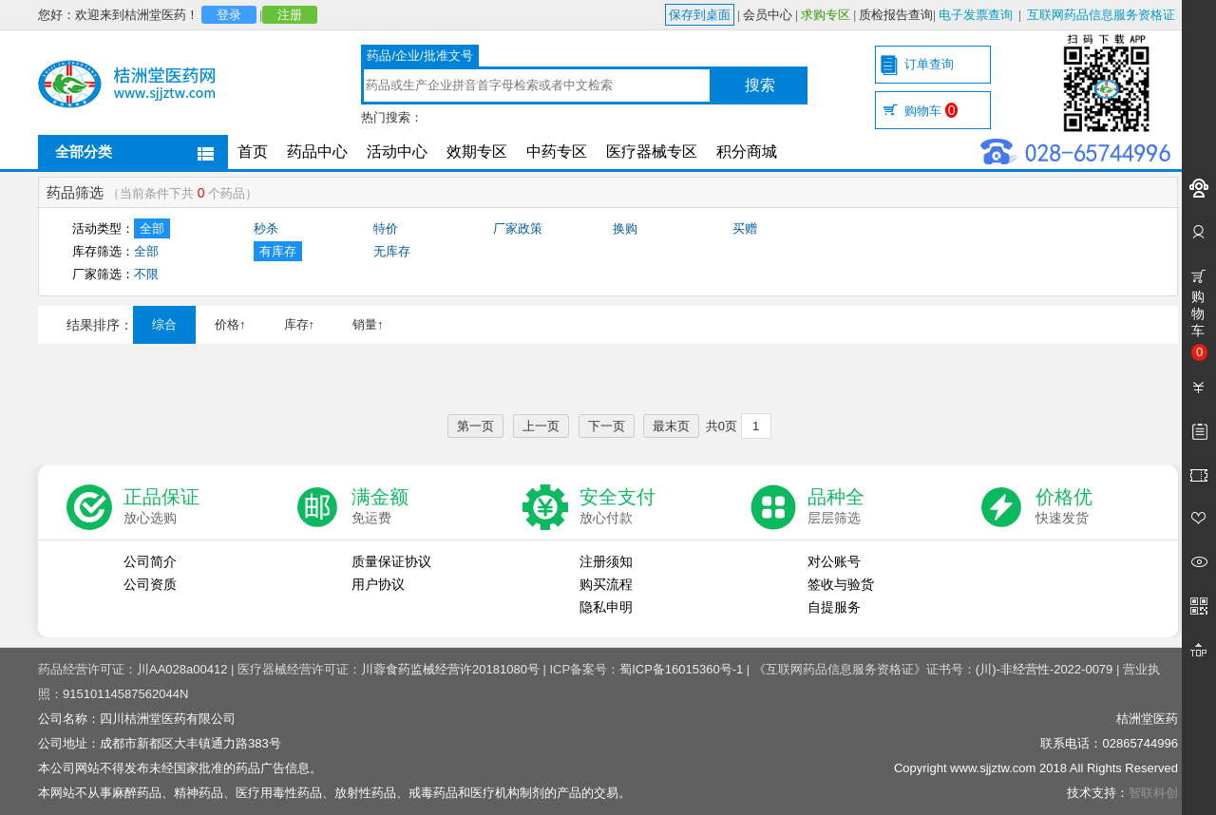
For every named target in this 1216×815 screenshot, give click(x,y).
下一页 (606, 426)
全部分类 (83, 151)
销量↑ (368, 324)
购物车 (931, 111)
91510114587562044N (125, 694)
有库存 (277, 251)
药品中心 (317, 151)
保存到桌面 (700, 15)
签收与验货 (841, 584)
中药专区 (556, 151)
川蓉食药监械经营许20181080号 (450, 669)
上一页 (541, 426)
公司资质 (150, 584)
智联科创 (1153, 793)
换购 (625, 228)
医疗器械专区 (651, 151)
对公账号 (834, 561)
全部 (152, 228)
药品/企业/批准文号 (419, 55)
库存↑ (299, 324)
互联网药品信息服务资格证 (1101, 15)
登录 (229, 15)
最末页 (671, 426)
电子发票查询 (976, 15)
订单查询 (929, 64)
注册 (289, 15)
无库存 (391, 251)
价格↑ (230, 324)
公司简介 (150, 561)
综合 (164, 324)
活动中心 (397, 151)
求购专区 (825, 15)
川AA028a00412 (182, 669)
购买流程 (606, 584)
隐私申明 (606, 607)
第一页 (475, 426)
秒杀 (266, 228)
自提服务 (834, 607)
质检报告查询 (896, 15)
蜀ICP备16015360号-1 (681, 669)
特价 (385, 228)
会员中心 (767, 15)
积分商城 (746, 151)
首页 (253, 151)
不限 (146, 274)
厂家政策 (517, 228)
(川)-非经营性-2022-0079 (1044, 669)
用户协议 (378, 584)
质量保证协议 (391, 561)
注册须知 (606, 561)
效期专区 (476, 151)
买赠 (744, 228)
